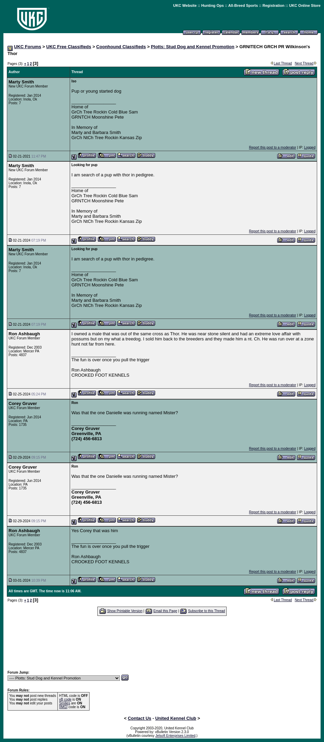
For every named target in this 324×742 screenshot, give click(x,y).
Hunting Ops (212, 5)
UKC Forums (27, 46)
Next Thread (304, 63)
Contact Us (139, 718)
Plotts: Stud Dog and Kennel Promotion (192, 46)
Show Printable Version (124, 611)
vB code (65, 699)
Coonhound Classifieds (121, 46)
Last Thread (283, 63)
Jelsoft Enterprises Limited (175, 736)
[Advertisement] (162, 643)
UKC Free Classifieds (68, 46)
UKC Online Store (305, 5)
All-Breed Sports (243, 5)
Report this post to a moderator (272, 147)
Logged (309, 147)
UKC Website (185, 5)
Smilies (64, 703)
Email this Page (165, 611)
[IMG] (63, 707)
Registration (273, 5)
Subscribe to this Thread (206, 611)
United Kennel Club (175, 718)
